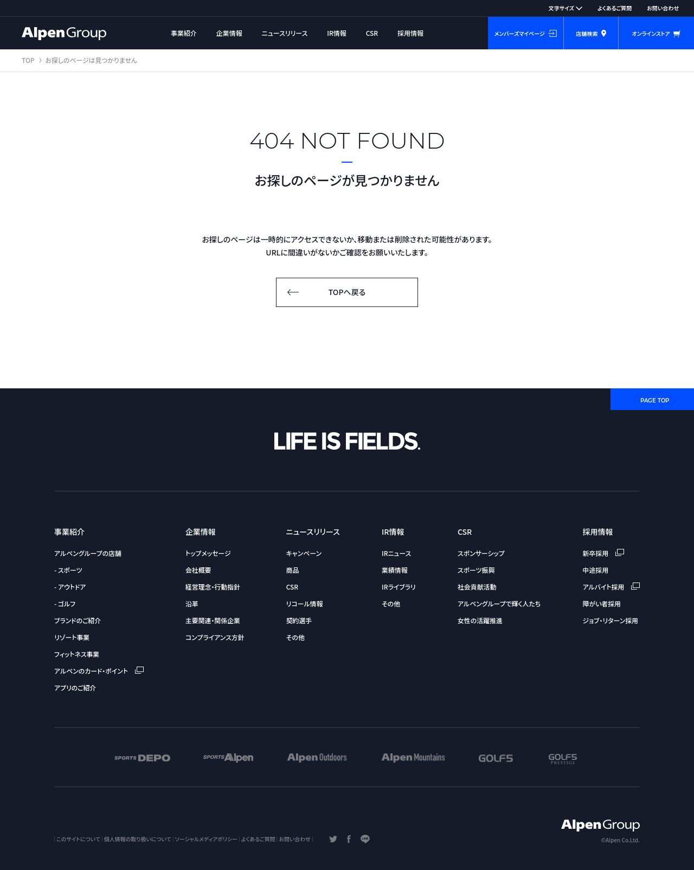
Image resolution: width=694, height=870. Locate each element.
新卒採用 (603, 553)
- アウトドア (70, 586)
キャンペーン (304, 553)
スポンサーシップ (481, 553)
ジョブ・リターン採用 (610, 620)
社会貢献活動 (477, 586)
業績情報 (395, 569)
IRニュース (396, 553)
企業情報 (229, 32)
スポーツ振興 (476, 569)
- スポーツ (68, 569)
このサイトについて (78, 839)
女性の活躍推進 (480, 620)
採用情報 (410, 32)
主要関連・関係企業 (212, 620)
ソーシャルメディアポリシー (206, 839)
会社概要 (198, 569)
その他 (295, 637)
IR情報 (336, 32)
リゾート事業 (71, 637)
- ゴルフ (64, 603)
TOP (28, 60)
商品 (292, 569)
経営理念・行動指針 (212, 586)
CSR (372, 32)
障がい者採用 (602, 603)
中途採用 (596, 569)
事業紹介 (184, 32)
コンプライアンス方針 (215, 637)
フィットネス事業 (76, 653)
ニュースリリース (285, 32)
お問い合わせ (663, 8)
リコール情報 (304, 603)
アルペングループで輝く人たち (499, 603)
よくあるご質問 (614, 8)
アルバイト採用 (611, 586)
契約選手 (299, 620)
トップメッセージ (208, 553)
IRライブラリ (399, 586)
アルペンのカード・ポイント (99, 670)
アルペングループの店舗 (87, 553)
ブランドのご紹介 (77, 620)
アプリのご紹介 (75, 687)
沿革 (191, 603)
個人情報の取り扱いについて (137, 839)
